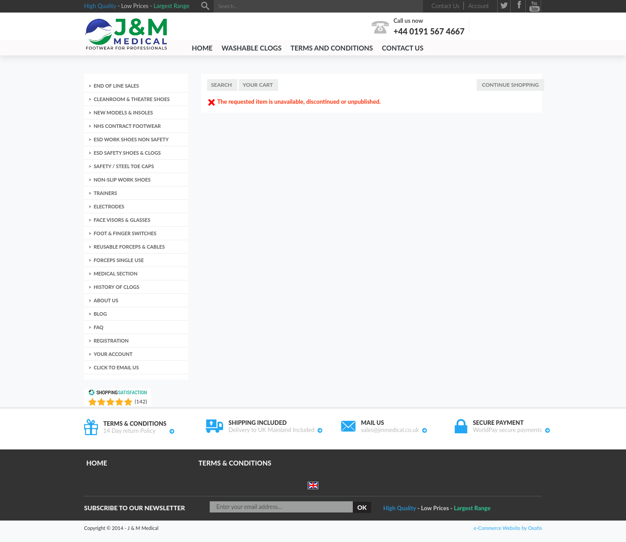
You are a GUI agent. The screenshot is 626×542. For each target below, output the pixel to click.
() (141, 401)
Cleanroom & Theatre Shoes (131, 99)
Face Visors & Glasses (121, 220)
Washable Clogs (251, 48)
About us (105, 300)
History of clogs (116, 287)
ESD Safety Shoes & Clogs (127, 153)
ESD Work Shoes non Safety (131, 139)
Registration (110, 340)
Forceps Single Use (118, 260)
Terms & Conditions (235, 463)
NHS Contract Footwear (127, 126)
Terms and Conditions (332, 48)
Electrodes (108, 206)
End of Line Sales (116, 86)
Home (202, 48)
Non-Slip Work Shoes (121, 179)
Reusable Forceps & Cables (129, 247)
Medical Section (115, 273)
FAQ (98, 327)
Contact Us (402, 48)
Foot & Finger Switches (124, 233)
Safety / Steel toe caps (123, 166)
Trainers (105, 193)
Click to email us (116, 367)
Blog (100, 314)
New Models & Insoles (123, 112)
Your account (112, 354)
